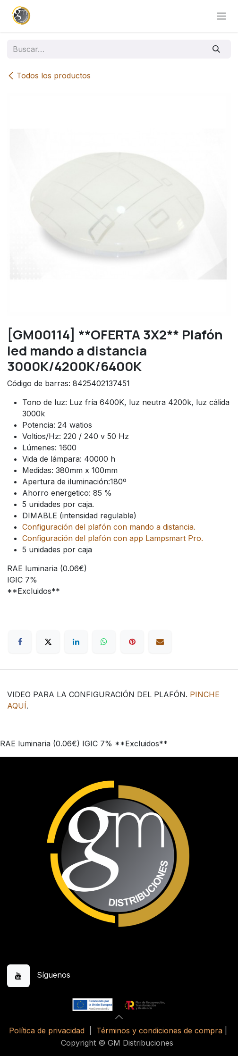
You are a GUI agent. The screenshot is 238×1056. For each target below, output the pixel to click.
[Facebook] (19, 641)
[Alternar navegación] (221, 16)
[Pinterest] (132, 641)
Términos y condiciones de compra (159, 1030)
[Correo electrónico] (160, 641)
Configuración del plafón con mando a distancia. (109, 527)
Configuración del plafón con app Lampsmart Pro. (112, 538)
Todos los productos (49, 75)
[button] (119, 1016)
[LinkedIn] (76, 641)
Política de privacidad (47, 1030)
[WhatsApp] (104, 641)
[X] (48, 641)
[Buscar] (216, 49)
